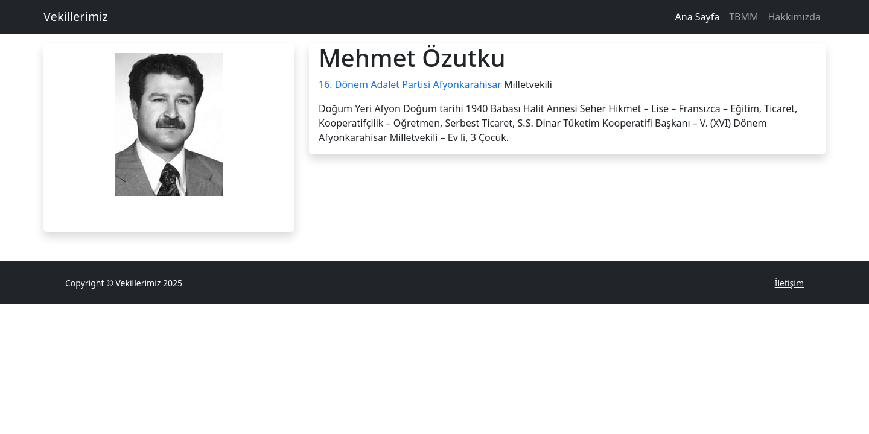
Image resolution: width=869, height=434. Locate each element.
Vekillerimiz (75, 16)
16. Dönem (343, 84)
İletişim (789, 283)
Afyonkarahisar (467, 84)
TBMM (743, 17)
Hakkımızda (794, 17)
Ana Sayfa (697, 17)
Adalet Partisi (400, 84)
